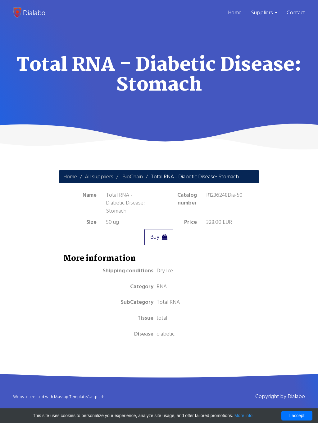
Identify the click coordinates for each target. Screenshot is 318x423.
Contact (296, 12)
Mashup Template (70, 396)
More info (243, 415)
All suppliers (99, 176)
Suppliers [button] (264, 12)
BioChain (132, 176)
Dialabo (29, 13)
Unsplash (96, 396)
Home (235, 12)
